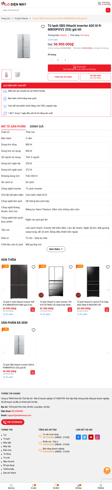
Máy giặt (7, 442)
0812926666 (17, 411)
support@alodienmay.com (19, 415)
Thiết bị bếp (8, 469)
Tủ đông (7, 454)
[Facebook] (78, 437)
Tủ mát (6, 458)
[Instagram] (97, 437)
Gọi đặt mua (95, 77)
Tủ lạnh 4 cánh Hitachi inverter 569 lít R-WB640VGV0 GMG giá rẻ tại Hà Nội (18, 303)
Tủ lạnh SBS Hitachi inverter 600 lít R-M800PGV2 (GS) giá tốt (18, 366)
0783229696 (49, 444)
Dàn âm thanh (9, 473)
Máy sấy (7, 446)
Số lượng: (52, 54)
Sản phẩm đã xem (14, 322)
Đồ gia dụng (8, 465)
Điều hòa (7, 450)
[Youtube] (90, 437)
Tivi (5, 435)
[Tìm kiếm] (108, 10)
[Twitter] (84, 437)
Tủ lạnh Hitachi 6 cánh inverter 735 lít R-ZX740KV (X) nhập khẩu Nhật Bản (55, 303)
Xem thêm (56, 249)
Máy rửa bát (8, 461)
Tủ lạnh (6, 439)
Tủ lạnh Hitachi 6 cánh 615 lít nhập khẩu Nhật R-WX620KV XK (92, 303)
